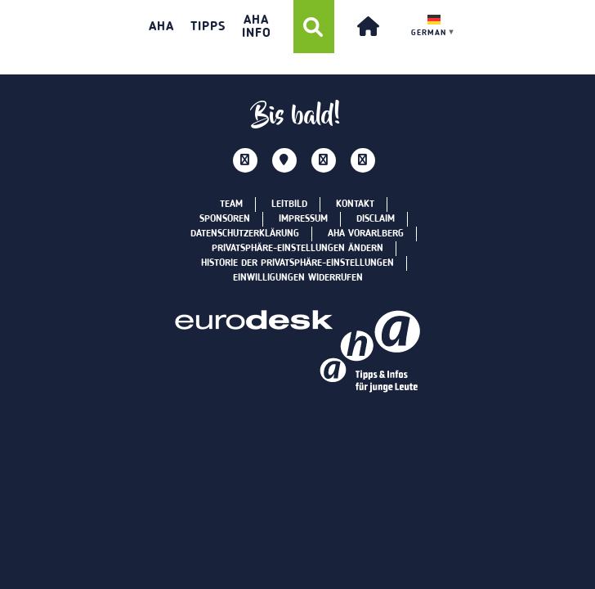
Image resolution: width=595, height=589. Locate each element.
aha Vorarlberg (366, 234)
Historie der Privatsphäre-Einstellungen (297, 263)
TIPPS (208, 27)
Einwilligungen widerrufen (298, 278)
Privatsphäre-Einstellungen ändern (297, 249)
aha (161, 27)
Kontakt (355, 204)
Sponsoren (224, 219)
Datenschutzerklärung (244, 234)
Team (231, 204)
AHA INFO (256, 27)
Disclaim (375, 219)
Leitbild (289, 204)
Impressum (303, 219)
